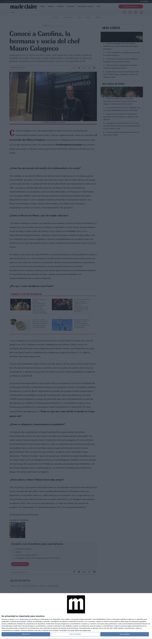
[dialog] (76, 616)
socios (17, 619)
